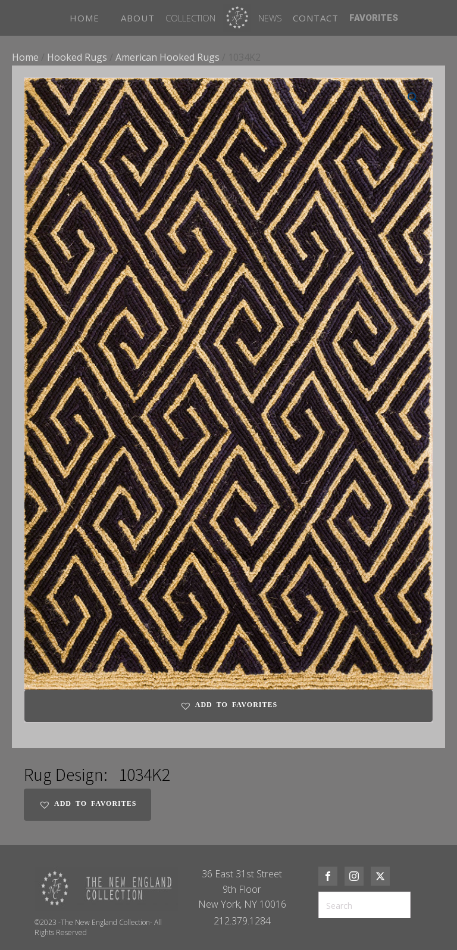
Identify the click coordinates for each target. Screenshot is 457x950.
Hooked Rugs (77, 57)
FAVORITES (373, 18)
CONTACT (316, 18)
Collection (190, 18)
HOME (84, 18)
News (270, 18)
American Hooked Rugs (167, 57)
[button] (413, 97)
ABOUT (138, 18)
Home (25, 57)
